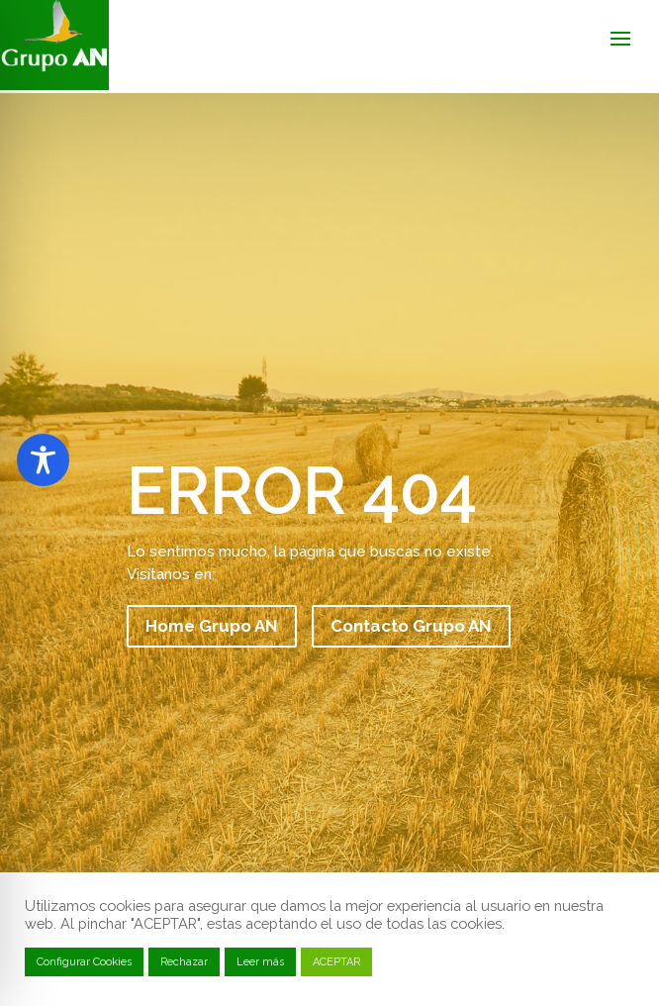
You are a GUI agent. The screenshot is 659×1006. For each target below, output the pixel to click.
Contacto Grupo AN (411, 626)
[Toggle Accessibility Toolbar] (43, 460)
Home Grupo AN (211, 626)
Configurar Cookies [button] (84, 962)
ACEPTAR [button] (336, 962)
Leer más (260, 962)
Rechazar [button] (184, 962)
